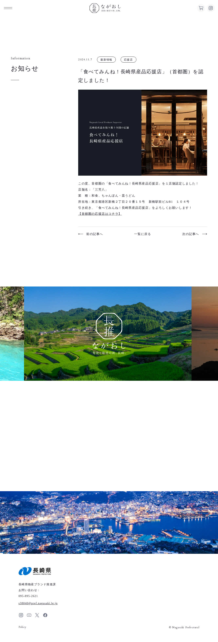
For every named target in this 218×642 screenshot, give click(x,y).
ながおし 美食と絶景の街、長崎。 (105, 8)
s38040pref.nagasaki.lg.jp (38, 603)
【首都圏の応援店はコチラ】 (100, 213)
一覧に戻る (142, 234)
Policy (22, 627)
